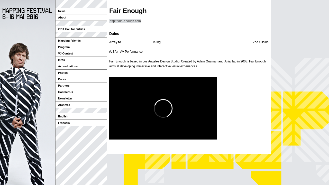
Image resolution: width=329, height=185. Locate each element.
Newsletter (65, 98)
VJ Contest (65, 53)
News (62, 11)
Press (62, 79)
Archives (64, 104)
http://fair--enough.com (125, 21)
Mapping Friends (69, 40)
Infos (61, 59)
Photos (63, 72)
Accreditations (68, 66)
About (62, 17)
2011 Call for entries (71, 29)
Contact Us (65, 92)
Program (64, 47)
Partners (64, 85)
